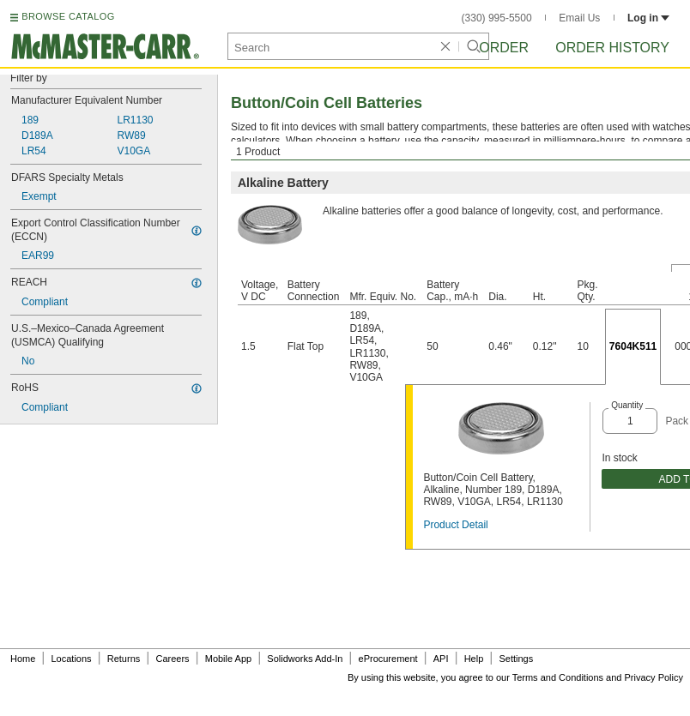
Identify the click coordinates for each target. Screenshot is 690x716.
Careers (172, 658)
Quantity (627, 405)
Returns (124, 658)
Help (474, 658)
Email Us (579, 18)
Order (504, 47)
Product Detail (455, 525)
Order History (612, 47)
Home (22, 658)
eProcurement (388, 658)
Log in (648, 18)
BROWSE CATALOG (67, 16)
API (441, 658)
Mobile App (228, 658)
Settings (516, 658)
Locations (71, 658)
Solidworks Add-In (304, 658)
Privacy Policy (654, 677)
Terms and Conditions (557, 677)
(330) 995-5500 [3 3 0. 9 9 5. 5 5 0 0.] (497, 18)
